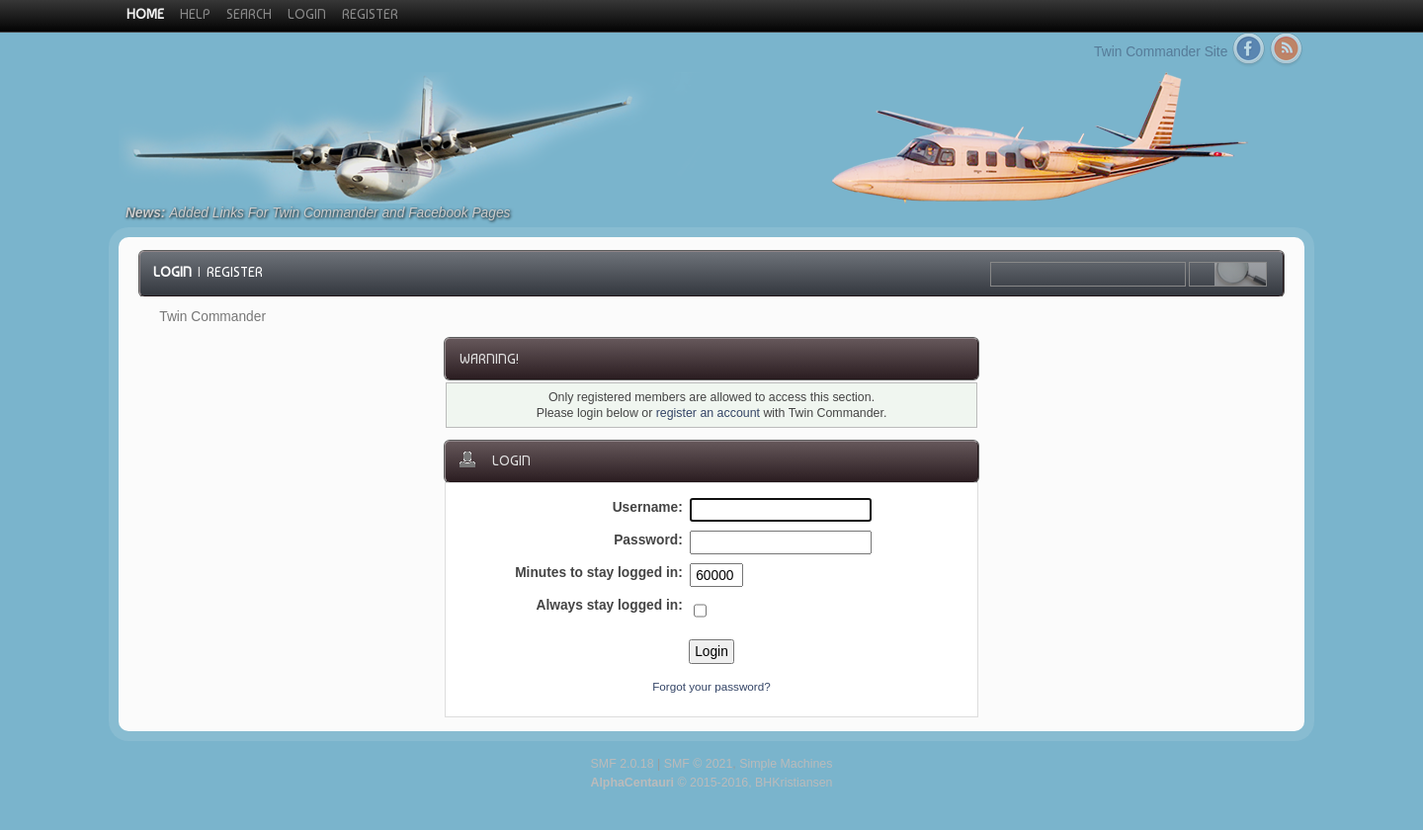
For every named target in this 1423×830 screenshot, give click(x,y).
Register (235, 272)
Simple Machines (785, 764)
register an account (708, 413)
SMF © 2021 (698, 764)
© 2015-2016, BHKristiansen (711, 782)
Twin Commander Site (1160, 51)
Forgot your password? (711, 686)
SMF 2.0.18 (622, 764)
